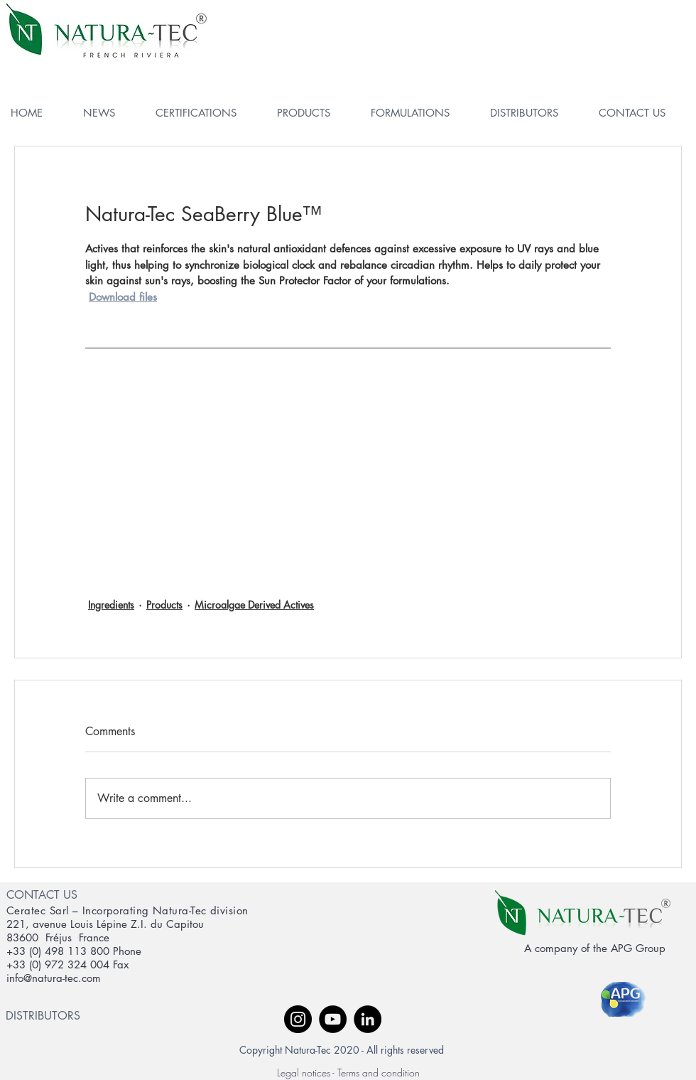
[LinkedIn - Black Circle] (367, 1019)
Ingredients (111, 604)
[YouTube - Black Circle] (333, 1019)
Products (164, 604)
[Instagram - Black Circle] (298, 1019)
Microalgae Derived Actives (254, 604)
